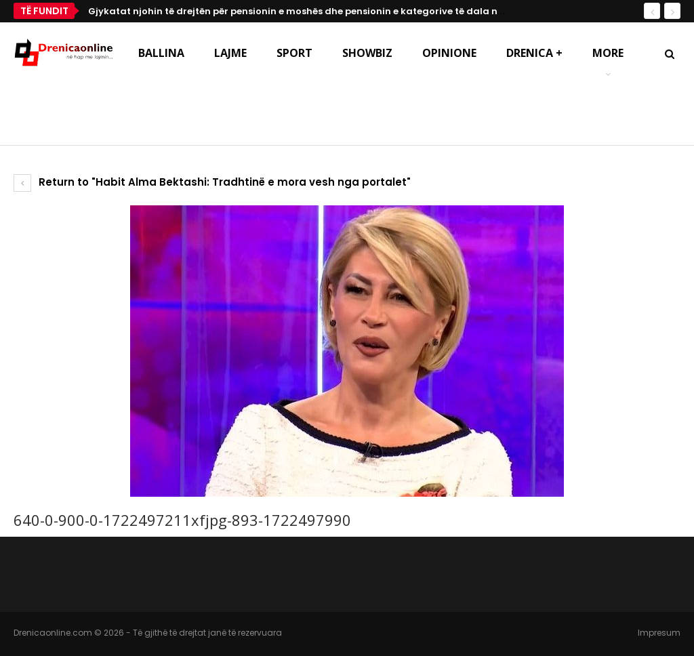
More (608, 52)
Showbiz (367, 52)
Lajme (230, 52)
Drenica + (534, 52)
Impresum (659, 632)
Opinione (449, 52)
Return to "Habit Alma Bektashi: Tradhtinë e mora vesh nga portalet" (212, 182)
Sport (294, 52)
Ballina (161, 52)
